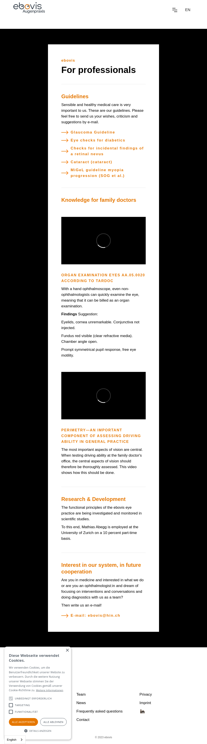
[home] (29, 10)
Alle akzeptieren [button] (23, 722)
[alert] (37, 693)
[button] (174, 10)
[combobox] (15, 739)
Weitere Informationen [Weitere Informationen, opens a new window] (49, 690)
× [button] (67, 650)
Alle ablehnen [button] (53, 722)
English (11, 739)
